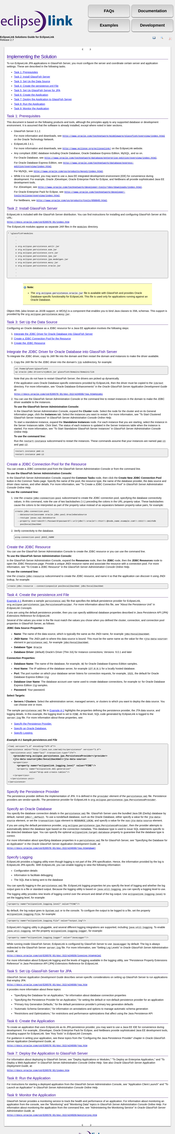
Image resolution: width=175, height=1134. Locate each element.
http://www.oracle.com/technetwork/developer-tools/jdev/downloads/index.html (90, 184)
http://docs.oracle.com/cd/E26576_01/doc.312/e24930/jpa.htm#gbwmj (51, 833)
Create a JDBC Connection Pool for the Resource (42, 333)
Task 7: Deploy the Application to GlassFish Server (43, 99)
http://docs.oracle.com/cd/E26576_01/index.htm (38, 218)
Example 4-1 (14, 593)
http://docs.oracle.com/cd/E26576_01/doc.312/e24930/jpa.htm (47, 967)
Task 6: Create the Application (31, 94)
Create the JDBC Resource (29, 338)
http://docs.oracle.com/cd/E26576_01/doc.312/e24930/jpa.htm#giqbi (58, 389)
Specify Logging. (23, 721)
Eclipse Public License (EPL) (113, 1127)
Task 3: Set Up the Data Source (32, 81)
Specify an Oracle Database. (30, 716)
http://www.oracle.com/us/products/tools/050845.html (71, 197)
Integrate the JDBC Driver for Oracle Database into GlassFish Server (53, 329)
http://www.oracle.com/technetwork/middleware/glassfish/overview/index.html (114, 135)
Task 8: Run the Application (29, 104)
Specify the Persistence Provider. (33, 711)
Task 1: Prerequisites (26, 72)
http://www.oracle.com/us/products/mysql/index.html (68, 169)
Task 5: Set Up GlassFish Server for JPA (37, 90)
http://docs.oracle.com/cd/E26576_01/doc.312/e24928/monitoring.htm (52, 1097)
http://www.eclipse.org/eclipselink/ (87, 148)
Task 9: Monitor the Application (31, 108)
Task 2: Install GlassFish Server (32, 76)
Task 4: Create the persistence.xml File (36, 85)
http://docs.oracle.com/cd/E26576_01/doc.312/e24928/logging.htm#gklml (54, 937)
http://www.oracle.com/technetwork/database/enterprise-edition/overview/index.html (100, 157)
